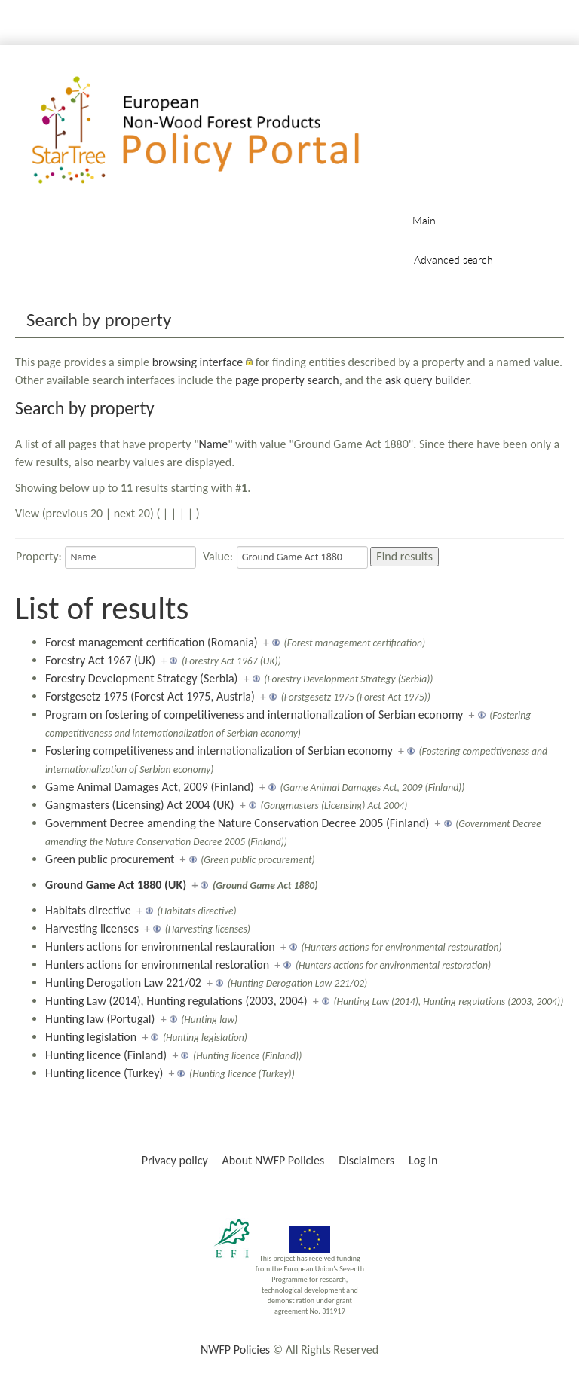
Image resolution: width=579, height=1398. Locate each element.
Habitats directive (88, 910)
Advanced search (453, 259)
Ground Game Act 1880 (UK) (115, 885)
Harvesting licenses (92, 928)
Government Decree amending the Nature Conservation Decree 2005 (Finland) (237, 823)
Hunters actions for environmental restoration (157, 964)
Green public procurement (109, 859)
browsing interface (198, 362)
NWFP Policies (235, 1349)
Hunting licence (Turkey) (104, 1073)
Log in (423, 1160)
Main (424, 220)
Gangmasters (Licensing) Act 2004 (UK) (139, 805)
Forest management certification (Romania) (151, 642)
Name (213, 444)
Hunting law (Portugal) (100, 1019)
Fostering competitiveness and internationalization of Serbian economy (219, 750)
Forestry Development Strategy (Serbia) (141, 678)
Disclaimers (366, 1160)
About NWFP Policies (273, 1160)
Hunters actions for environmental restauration (160, 946)
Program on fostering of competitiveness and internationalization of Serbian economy (254, 714)
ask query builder (427, 380)
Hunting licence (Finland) (106, 1055)
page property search (287, 380)
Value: (218, 556)
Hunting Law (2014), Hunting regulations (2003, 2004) (176, 1001)
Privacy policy (175, 1160)
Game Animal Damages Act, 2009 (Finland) (149, 787)
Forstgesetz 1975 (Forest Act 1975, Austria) (150, 696)
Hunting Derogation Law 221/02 (123, 982)
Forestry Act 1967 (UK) (100, 660)
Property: (39, 556)
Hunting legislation (90, 1037)
